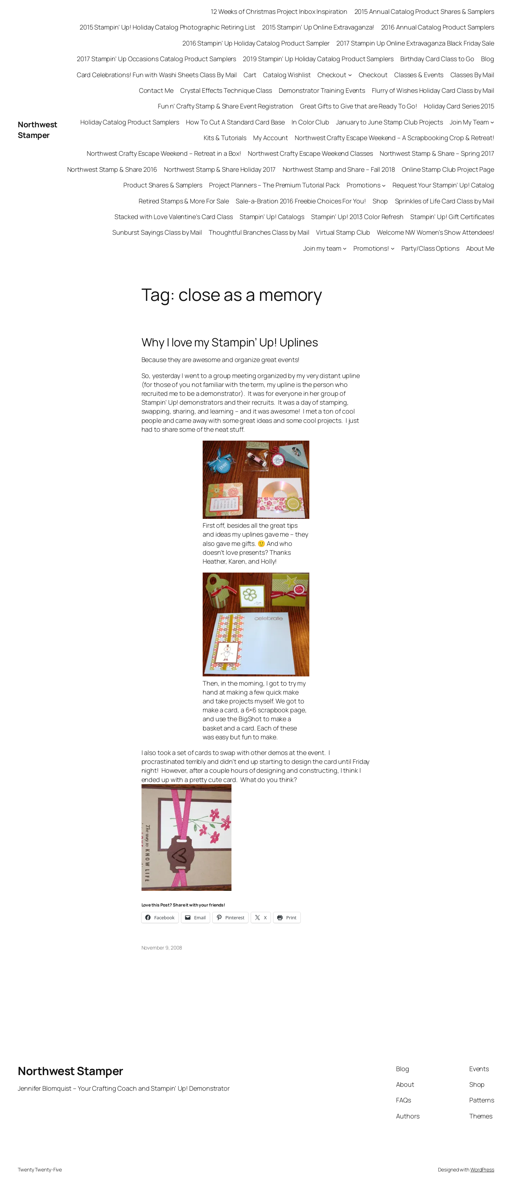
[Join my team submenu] (345, 248)
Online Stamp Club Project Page (448, 169)
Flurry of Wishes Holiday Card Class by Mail (433, 90)
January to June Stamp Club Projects (389, 122)
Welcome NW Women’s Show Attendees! (435, 232)
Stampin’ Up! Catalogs (272, 216)
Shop (380, 201)
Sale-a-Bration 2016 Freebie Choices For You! (301, 201)
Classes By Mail (472, 74)
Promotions (363, 185)
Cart (250, 74)
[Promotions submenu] (384, 185)
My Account (270, 137)
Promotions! (371, 248)
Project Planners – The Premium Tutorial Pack (274, 185)
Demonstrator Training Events (322, 90)
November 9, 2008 (162, 947)
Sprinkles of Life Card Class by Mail (444, 201)
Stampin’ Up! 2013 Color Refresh (357, 216)
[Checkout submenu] (350, 75)
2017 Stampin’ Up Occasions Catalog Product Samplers (156, 58)
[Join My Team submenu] (492, 122)
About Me (480, 248)
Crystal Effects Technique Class (226, 90)
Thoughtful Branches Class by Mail (259, 232)
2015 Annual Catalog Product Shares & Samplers (424, 11)
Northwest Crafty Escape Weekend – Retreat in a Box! (164, 153)
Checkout (332, 74)
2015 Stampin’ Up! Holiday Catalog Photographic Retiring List (167, 27)
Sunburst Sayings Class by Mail (157, 232)
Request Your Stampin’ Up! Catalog (443, 185)
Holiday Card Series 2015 (459, 106)
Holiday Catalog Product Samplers (129, 122)
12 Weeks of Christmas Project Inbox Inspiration (279, 11)
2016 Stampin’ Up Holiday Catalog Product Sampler (256, 43)
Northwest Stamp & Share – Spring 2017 (437, 153)
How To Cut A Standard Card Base (235, 122)
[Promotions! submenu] (393, 248)
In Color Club (310, 122)
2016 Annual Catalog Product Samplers (437, 27)
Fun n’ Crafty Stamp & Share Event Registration (225, 106)
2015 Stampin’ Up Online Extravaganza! (318, 27)
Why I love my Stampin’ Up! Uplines (230, 342)
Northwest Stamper (38, 130)
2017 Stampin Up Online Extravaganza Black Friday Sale (415, 43)
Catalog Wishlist (286, 74)
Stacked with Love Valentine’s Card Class (173, 216)
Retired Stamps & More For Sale (184, 201)
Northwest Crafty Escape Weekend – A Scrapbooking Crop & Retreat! (394, 137)
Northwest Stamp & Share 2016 (112, 169)
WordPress (482, 1169)
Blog (487, 58)
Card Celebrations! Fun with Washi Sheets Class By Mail (157, 74)
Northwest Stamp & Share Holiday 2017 (220, 169)
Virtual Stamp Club (343, 232)
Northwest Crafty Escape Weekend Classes (310, 153)
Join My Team (469, 122)
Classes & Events (418, 74)
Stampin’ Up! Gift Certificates (452, 216)
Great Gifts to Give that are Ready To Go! (358, 106)
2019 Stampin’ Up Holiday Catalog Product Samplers (318, 58)
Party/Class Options (430, 248)
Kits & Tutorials (225, 137)
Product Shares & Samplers (162, 185)
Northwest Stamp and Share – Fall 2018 (339, 169)
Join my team (322, 248)
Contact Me (156, 90)
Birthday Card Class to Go (437, 58)
